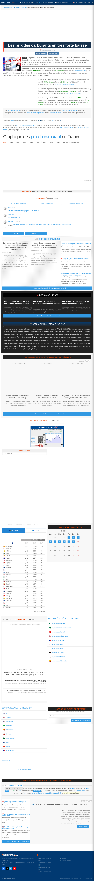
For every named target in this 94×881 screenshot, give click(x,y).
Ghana (47, 337)
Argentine (80, 329)
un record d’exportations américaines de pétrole (47, 793)
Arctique (73, 329)
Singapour (34, 346)
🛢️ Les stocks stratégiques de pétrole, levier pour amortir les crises (60, 804)
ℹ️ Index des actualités (44, 865)
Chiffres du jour (14, 785)
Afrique (6, 329)
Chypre (87, 331)
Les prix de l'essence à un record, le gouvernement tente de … (46, 304)
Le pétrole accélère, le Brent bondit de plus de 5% (26, 691)
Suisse (61, 346)
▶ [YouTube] (14, 868)
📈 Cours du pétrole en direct (29, 2)
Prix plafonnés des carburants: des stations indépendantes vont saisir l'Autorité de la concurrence (15, 246)
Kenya (49, 340)
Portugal (87, 343)
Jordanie (35, 340)
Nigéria (30, 343)
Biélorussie (34, 331)
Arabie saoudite (63, 329)
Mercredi (34, 439)
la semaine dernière (79, 70)
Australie (86, 329)
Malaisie (74, 340)
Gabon (42, 337)
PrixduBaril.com (7, 878)
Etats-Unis (21, 337)
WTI (53, 121)
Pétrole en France (53, 53)
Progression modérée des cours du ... (53, 433)
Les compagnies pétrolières (17, 708)
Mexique (6, 343)
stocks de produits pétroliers (35, 113)
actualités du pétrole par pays (49, 324)
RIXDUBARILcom (11, 855)
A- (89, 7)
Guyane (79, 337)
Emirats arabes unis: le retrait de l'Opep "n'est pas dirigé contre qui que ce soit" (24, 674)
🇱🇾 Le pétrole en (56, 652)
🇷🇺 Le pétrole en (57, 657)
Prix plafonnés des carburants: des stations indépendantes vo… (17, 302)
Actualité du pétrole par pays (63, 618)
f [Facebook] (3, 868)
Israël (21, 340)
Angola (53, 329)
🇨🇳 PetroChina (8, 730)
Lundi (33, 437)
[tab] (13, 530)
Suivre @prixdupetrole (24, 770)
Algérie (26, 329)
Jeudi (33, 441)
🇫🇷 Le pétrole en (57, 640)
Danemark (55, 334)
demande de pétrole (56, 113)
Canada (75, 331)
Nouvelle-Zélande (46, 343)
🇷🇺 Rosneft (7, 734)
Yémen (56, 349)
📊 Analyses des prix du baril (63, 2)
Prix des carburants (41, 53)
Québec (16, 346)
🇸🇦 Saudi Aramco (9, 738)
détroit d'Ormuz (80, 791)
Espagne (13, 337)
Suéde (66, 346)
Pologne (81, 343)
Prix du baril (6, 761)
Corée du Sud (29, 334)
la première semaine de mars (64, 84)
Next (89, 361)
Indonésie (7, 340)
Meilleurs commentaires (76, 203)
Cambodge (61, 331)
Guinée (68, 337)
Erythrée (6, 337)
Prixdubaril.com (8, 7)
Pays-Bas (75, 343)
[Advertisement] (47, 27)
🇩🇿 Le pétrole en (57, 623)
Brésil (40, 331)
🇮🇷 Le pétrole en (56, 644)
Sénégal (75, 346)
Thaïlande (11, 349)
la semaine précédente (74, 93)
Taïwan (87, 346)
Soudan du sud (53, 346)
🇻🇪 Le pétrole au (58, 661)
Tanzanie (81, 346)
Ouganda (63, 343)
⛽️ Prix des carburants (79, 2)
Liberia (64, 340)
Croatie (36, 334)
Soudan (46, 346)
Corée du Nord (20, 334)
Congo (13, 334)
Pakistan (69, 343)
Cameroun (69, 331)
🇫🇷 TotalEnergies (8, 750)
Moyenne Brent (34, 444)
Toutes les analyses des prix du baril (18, 841)
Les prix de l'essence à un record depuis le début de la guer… (75, 302)
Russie (22, 346)
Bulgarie (45, 331)
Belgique (26, 331)
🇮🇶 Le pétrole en (56, 648)
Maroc (80, 340)
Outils (89, 2)
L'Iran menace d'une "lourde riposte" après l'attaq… (18, 397)
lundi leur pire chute (66, 127)
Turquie (31, 349)
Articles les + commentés (18, 203)
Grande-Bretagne (55, 337)
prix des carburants (14, 110)
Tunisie (26, 349)
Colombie (7, 334)
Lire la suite (83, 826)
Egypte (66, 334)
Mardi (33, 438)
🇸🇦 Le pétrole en (60, 628)
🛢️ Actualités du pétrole (46, 2)
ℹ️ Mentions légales (65, 860)
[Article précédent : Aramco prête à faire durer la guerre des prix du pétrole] (13, 233)
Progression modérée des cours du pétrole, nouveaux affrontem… (75, 397)
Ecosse (61, 334)
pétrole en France (48, 295)
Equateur (86, 334)
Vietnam (50, 349)
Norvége (37, 343)
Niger (25, 343)
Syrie (70, 346)
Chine (81, 331)
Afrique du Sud (14, 329)
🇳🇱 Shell (6, 742)
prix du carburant (46, 136)
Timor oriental (19, 349)
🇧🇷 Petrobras (7, 725)
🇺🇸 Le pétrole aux (58, 636)
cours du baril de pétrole (69, 110)
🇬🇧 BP (5, 713)
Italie (25, 340)
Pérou (6, 346)
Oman (57, 343)
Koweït (54, 340)
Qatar (11, 346)
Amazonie (40, 329)
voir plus (10, 225)
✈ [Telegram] (10, 868)
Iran (16, 340)
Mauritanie (86, 340)
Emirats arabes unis (76, 334)
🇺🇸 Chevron (7, 717)
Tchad (6, 349)
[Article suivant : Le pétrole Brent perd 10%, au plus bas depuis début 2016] (36, 233)
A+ (85, 7)
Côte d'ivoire (47, 334)
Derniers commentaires (47, 203)
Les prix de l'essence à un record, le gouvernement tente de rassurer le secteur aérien (44, 245)
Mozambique (14, 343)
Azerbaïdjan (13, 331)
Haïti (84, 337)
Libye (69, 341)
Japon (30, 340)
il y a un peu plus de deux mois (26, 125)
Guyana (73, 337)
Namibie (21, 343)
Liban (59, 340)
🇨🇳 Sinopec (7, 746)
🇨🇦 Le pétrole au (57, 632)
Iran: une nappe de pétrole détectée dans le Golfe (47, 397)
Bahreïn (20, 331)
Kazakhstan (42, 340)
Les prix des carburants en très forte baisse (47, 45)
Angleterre (47, 329)
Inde (87, 337)
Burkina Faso (53, 331)
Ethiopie (28, 337)
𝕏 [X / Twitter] (7, 868)
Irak (12, 340)
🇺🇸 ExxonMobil (8, 721)
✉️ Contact (63, 858)
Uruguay (36, 349)
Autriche (6, 331)
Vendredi (34, 442)
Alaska (21, 329)
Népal (53, 343)
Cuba (41, 334)
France (35, 337)
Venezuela (43, 349)
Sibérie (28, 346)
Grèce (63, 337)
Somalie (40, 346)
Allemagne (33, 329)
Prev (86, 361)
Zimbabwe (61, 349)
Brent (11, 121)
